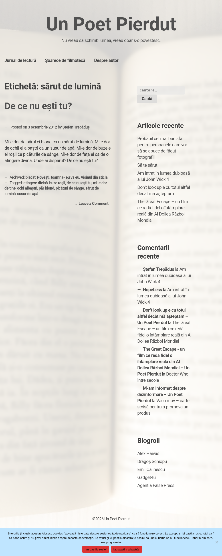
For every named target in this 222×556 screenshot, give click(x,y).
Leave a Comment (95, 204)
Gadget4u (146, 477)
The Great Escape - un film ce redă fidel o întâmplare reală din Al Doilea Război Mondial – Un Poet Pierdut (163, 361)
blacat (31, 177)
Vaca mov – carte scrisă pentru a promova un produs (163, 407)
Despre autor (106, 60)
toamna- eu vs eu (65, 177)
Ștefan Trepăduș (76, 127)
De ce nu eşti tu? (38, 106)
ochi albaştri (27, 188)
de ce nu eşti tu (79, 183)
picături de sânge (70, 188)
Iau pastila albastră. (126, 549)
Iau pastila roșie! (96, 549)
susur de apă (27, 194)
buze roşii (57, 183)
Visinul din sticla (94, 177)
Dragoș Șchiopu (152, 461)
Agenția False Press (155, 485)
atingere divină (36, 183)
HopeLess (152, 289)
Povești (43, 177)
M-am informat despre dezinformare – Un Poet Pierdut (161, 394)
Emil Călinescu (151, 469)
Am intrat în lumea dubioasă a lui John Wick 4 (164, 275)
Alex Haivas (148, 453)
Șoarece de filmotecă (65, 60)
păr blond (46, 188)
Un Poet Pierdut (111, 24)
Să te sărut (147, 165)
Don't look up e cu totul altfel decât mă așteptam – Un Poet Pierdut (162, 316)
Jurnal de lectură (20, 60)
